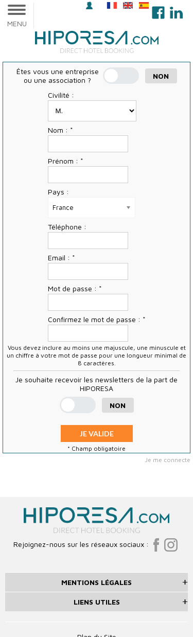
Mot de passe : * (75, 288)
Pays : (58, 191)
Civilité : (61, 95)
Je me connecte (167, 460)
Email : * (61, 257)
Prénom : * (65, 160)
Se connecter (89, 5)
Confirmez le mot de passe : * (97, 319)
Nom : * (60, 130)
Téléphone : (67, 226)
